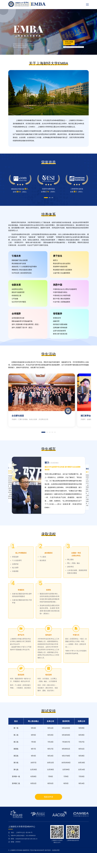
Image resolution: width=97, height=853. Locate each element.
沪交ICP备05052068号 (36, 850)
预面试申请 (48, 797)
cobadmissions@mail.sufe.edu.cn (26, 839)
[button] (46, 197)
